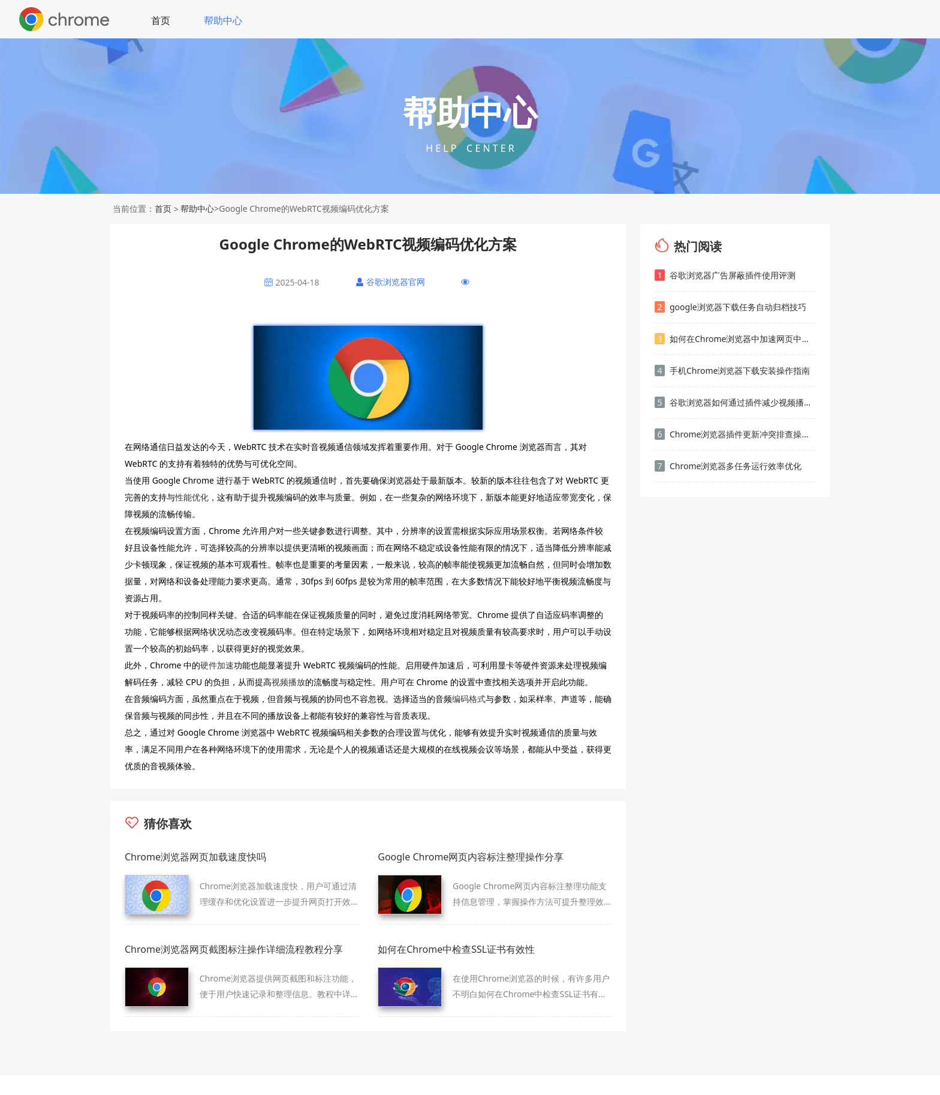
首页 (160, 20)
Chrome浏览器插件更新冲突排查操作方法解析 (735, 434)
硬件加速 (217, 665)
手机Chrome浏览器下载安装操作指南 (732, 370)
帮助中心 (223, 20)
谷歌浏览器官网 (395, 281)
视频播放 (288, 682)
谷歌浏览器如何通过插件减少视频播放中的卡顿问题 (735, 402)
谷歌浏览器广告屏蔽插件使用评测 (725, 275)
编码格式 (469, 698)
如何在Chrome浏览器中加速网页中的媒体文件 (735, 338)
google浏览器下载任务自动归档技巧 (730, 307)
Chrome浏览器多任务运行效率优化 (728, 466)
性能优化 (192, 497)
